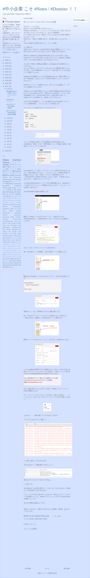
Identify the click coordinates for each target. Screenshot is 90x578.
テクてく (6, 173)
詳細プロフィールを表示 (11, 52)
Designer (6, 162)
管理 (12, 265)
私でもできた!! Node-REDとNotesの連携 (11, 112)
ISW (9, 223)
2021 (7, 75)
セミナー (8, 171)
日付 (6, 263)
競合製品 (7, 265)
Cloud (19, 208)
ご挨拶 (13, 242)
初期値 (12, 258)
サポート (10, 198)
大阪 (10, 261)
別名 (15, 258)
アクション (18, 242)
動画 (18, 258)
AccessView (17, 183)
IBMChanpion (16, 171)
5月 (8, 135)
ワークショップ (15, 256)
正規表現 (15, 263)
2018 (7, 83)
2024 (7, 66)
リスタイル (16, 254)
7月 (8, 130)
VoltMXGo (18, 194)
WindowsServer (7, 238)
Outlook (5, 231)
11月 (8, 118)
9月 (8, 124)
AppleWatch (6, 208)
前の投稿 (67, 568)
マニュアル (14, 252)
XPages (6, 165)
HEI (15, 190)
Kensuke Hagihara (13, 22)
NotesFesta (15, 229)
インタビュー (6, 244)
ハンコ (4, 250)
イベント (12, 169)
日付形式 (10, 263)
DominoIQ (5, 219)
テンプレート (14, 173)
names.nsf (18, 240)
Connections (17, 177)
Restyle (14, 231)
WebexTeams (17, 235)
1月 (8, 147)
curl (16, 238)
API (10, 177)
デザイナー (15, 165)
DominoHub (6, 185)
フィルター (14, 250)
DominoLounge (17, 219)
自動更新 (15, 265)
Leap (7, 169)
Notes (45, 519)
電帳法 (7, 267)
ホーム (47, 568)
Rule (20, 231)
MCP (19, 225)
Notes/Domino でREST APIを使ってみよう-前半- (41, 177)
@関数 (12, 175)
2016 (7, 151)
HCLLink (5, 223)
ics (12, 240)
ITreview (13, 223)
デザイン (5, 248)
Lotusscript (17, 179)
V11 (7, 194)
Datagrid (18, 210)
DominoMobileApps (8, 221)
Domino (31, 519)
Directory (5, 215)
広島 (13, 261)
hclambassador (7, 181)
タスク (16, 198)
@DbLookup (13, 204)
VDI (13, 194)
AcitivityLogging (17, 206)
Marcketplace (6, 227)
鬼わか (11, 267)
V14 (12, 233)
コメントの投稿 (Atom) (49, 573)
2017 (7, 86)
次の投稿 (28, 568)
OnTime (5, 177)
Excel (12, 179)
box (13, 238)
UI (9, 233)
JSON (8, 192)
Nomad (5, 188)
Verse (19, 169)
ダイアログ (11, 246)
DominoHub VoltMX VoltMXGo (12, 217)
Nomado (8, 229)
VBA (15, 233)
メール (18, 202)
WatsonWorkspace (8, 235)
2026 (7, 60)
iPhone (8, 240)
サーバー (15, 181)
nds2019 (5, 242)
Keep (4, 225)
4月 (8, 138)
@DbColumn (6, 204)
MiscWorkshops (17, 227)
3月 (8, 141)
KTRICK (19, 223)
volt (4, 171)
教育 (4, 263)
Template (5, 233)
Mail (15, 192)
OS (20, 229)
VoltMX (19, 233)
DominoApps (17, 215)
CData (11, 208)
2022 (7, 72)
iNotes (4, 240)
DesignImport (6, 213)
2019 (7, 80)
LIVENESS (17, 185)
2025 (7, 63)
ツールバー (18, 246)
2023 (7, 69)
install (9, 188)
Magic (12, 192)
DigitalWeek (18, 213)
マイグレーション (9, 202)
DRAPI (11, 210)
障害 (4, 267)
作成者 (7, 258)
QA (9, 231)
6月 (8, 132)
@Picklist (5, 206)
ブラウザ (7, 252)
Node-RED (38, 519)
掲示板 (19, 261)
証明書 (9, 190)
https (19, 238)
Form (15, 221)
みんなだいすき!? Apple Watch (10, 106)
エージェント (14, 244)
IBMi (4, 192)
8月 (8, 127)
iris (14, 240)
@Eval (19, 204)
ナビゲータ (11, 248)
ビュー (8, 250)
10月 (8, 121)
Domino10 (18, 175)
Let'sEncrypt (13, 225)
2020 (7, 77)
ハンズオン (17, 200)
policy (9, 242)
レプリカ (7, 256)
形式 (16, 261)
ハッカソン (18, 248)
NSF (4, 229)
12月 (8, 89)
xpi (9, 196)
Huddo (19, 190)
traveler (14, 188)
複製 (20, 265)
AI (12, 190)
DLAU (4, 210)
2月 (8, 144)
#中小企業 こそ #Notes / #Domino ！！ (40, 8)
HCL (20, 221)
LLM (8, 225)
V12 (10, 194)
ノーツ (16, 162)
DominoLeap (6, 179)
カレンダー (14, 196)
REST (9, 167)
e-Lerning (5, 196)
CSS (15, 208)
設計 (4, 167)
